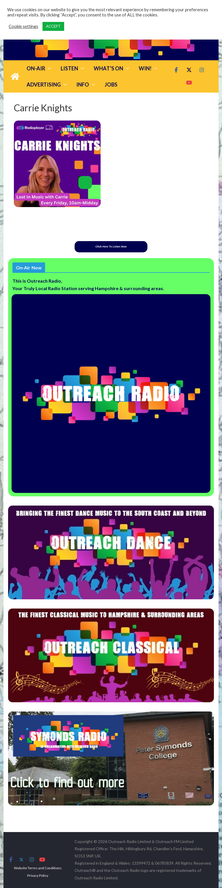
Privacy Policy (37, 875)
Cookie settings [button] (23, 26)
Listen (69, 68)
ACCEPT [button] (53, 26)
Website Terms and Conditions (38, 868)
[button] (48, 68)
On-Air (36, 68)
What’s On (108, 68)
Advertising (44, 84)
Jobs (111, 84)
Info (82, 84)
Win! (145, 68)
